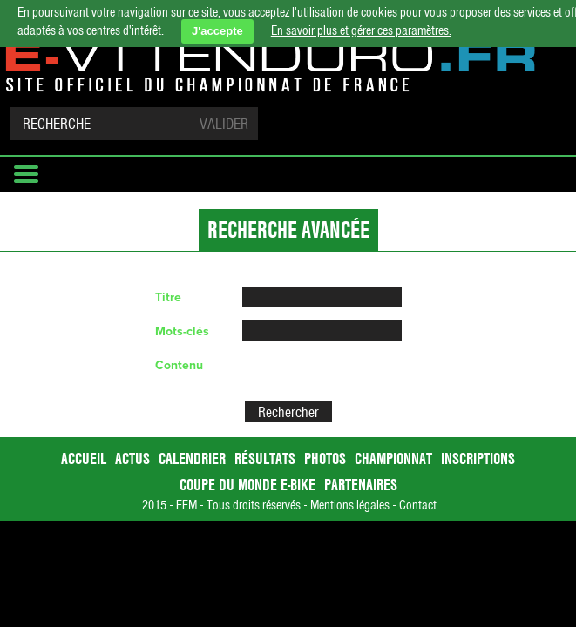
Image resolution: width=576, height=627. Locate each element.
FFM (186, 505)
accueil (83, 458)
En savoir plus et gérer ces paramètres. (361, 30)
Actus (132, 458)
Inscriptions (478, 458)
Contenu (179, 365)
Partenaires (360, 485)
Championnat (393, 458)
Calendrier (192, 458)
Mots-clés (182, 331)
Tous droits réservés (254, 505)
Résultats (264, 458)
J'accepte (217, 30)
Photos (325, 458)
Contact (418, 505)
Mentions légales (350, 505)
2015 (154, 505)
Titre (168, 297)
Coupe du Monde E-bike (247, 485)
